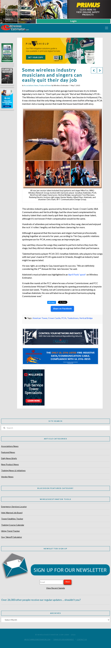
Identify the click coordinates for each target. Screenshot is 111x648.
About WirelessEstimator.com (37, 639)
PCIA (63, 318)
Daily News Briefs (9, 458)
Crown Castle (54, 318)
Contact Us (82, 639)
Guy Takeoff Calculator (11, 537)
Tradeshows (72, 318)
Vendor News (7, 476)
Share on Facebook (62, 308)
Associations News (31, 85)
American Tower (40, 318)
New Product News (10, 464)
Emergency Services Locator (14, 506)
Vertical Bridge (86, 318)
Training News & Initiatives (13, 470)
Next (68, 582)
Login (73, 21)
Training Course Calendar (12, 525)
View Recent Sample (55, 588)
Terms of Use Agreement (63, 639)
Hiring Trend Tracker (10, 531)
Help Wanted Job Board (11, 512)
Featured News (45, 85)
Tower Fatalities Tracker (12, 518)
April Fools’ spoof (77, 274)
